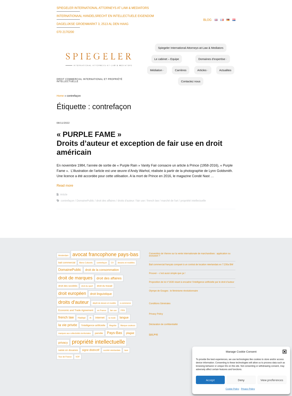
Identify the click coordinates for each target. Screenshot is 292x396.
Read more (65, 185)
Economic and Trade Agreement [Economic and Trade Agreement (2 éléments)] (75, 310)
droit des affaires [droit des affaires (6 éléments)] (109, 278)
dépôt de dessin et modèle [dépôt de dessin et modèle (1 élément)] (104, 303)
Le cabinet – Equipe (166, 59)
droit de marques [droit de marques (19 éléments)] (75, 277)
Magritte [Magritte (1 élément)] (113, 325)
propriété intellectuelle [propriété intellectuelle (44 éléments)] (98, 342)
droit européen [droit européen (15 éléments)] (72, 293)
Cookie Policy (232, 389)
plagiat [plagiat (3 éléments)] (130, 333)
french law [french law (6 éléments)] (66, 317)
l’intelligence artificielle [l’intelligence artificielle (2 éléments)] (93, 325)
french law (153, 200)
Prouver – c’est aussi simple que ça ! (167, 273)
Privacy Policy (248, 389)
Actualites (225, 70)
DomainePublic (85, 200)
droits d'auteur (126, 200)
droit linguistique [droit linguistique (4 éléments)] (101, 293)
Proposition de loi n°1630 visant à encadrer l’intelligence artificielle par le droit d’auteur (191, 282)
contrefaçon (67, 200)
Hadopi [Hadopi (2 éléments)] (82, 317)
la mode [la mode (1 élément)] (112, 318)
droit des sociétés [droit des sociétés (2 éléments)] (67, 285)
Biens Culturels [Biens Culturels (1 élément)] (86, 263)
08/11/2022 (63, 123)
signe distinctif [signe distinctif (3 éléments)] (90, 350)
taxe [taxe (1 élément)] (126, 350)
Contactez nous (190, 81)
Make (126, 378)
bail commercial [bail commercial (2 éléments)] (66, 262)
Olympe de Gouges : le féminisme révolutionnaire (173, 290)
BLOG (207, 19)
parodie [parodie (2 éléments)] (99, 333)
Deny (241, 380)
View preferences (272, 380)
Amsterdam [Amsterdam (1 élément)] (63, 255)
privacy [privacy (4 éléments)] (63, 342)
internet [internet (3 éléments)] (99, 317)
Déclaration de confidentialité (163, 324)
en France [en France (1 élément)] (101, 310)
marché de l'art (169, 200)
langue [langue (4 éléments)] (124, 317)
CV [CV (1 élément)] (112, 263)
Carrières (180, 70)
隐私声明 (153, 334)
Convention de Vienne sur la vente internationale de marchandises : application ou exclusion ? (189, 254)
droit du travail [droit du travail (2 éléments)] (104, 285)
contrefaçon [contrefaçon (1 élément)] (102, 263)
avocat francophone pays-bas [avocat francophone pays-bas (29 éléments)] (105, 254)
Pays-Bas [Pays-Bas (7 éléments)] (114, 333)
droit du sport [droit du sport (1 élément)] (87, 286)
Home (60, 95)
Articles (201, 70)
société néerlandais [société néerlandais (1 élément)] (111, 350)
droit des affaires (105, 200)
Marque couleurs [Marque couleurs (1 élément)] (127, 325)
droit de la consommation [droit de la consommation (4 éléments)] (102, 269)
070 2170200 (65, 32)
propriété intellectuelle (193, 200)
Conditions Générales (159, 303)
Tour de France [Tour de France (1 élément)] (65, 357)
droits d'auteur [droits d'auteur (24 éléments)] (73, 302)
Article (63, 194)
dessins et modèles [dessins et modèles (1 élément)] (126, 263)
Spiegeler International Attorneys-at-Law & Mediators (190, 47)
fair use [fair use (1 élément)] (113, 310)
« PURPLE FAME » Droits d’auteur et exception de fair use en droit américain (139, 143)
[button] (284, 352)
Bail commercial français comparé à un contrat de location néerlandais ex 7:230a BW (191, 264)
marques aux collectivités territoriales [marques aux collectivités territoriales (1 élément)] (74, 333)
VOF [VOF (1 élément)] (78, 357)
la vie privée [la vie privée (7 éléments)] (67, 325)
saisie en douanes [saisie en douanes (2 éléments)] (68, 350)
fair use (140, 200)
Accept (210, 380)
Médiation (156, 70)
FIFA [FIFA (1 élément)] (123, 310)
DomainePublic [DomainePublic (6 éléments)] (69, 270)
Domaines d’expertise (211, 59)
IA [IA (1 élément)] (90, 318)
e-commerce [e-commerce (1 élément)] (125, 303)
